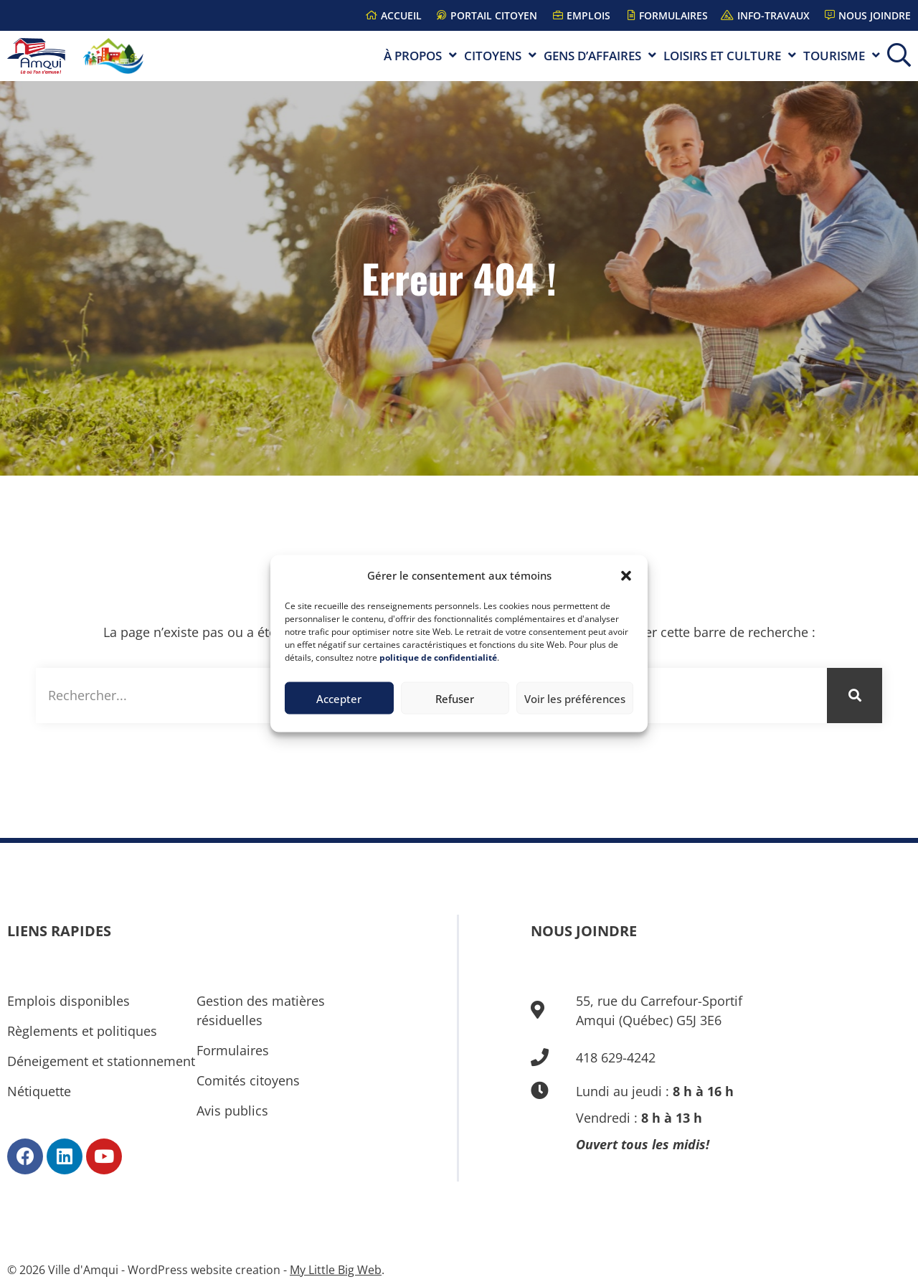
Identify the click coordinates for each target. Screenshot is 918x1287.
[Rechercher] (854, 695)
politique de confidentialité (438, 657)
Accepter (338, 698)
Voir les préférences (574, 698)
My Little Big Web (336, 1270)
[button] (626, 575)
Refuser (454, 698)
